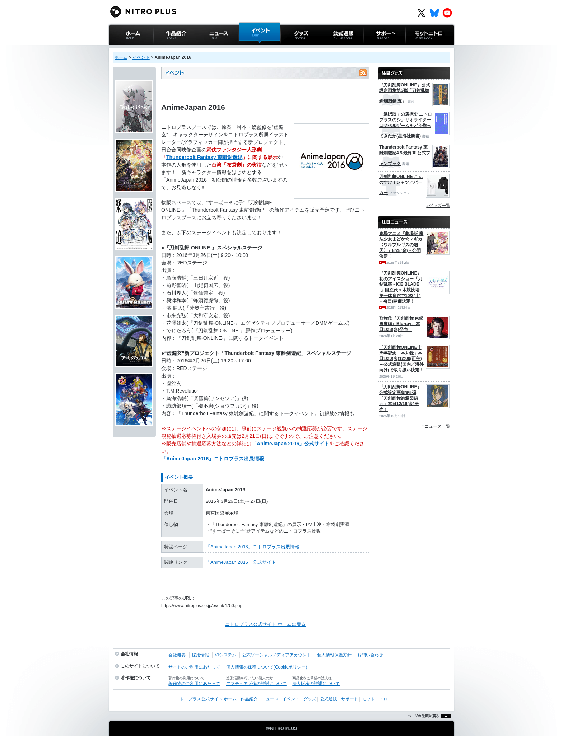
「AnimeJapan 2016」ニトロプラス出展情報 (212, 458)
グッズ (287, 48)
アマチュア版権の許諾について (256, 683)
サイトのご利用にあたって (194, 667)
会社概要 (177, 654)
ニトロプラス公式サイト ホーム (130, 52)
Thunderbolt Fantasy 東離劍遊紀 (204, 157)
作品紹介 (162, 48)
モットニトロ (419, 48)
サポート (373, 48)
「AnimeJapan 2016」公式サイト (290, 443)
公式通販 (331, 48)
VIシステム (225, 654)
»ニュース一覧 (436, 426)
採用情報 (200, 654)
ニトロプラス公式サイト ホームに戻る (265, 624)
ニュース (206, 48)
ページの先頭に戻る (427, 725)
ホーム (121, 57)
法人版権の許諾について (316, 683)
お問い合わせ (370, 654)
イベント (248, 48)
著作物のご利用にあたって (194, 683)
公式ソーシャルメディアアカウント (276, 654)
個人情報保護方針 (334, 654)
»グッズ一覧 (438, 205)
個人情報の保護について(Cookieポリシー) (266, 667)
